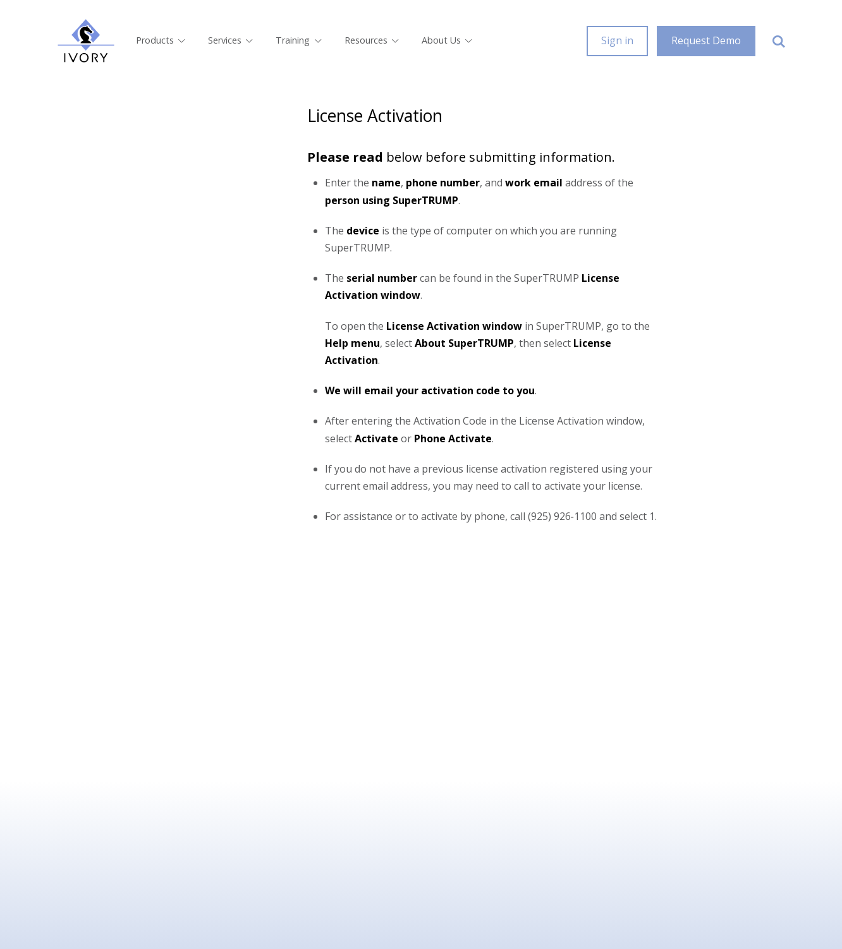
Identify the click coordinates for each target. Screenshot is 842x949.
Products (161, 40)
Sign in (617, 40)
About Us (448, 40)
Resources (373, 40)
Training (299, 40)
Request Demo (706, 40)
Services (231, 40)
